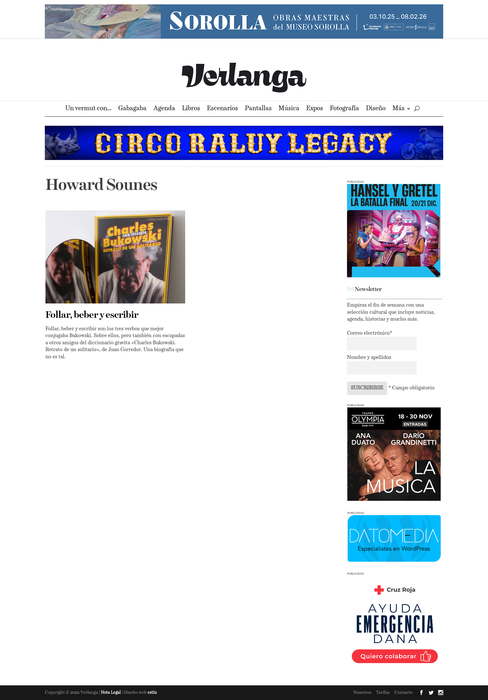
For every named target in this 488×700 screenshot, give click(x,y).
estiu (152, 693)
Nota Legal (111, 693)
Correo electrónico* (369, 333)
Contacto (403, 692)
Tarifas (383, 692)
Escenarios (222, 109)
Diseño (376, 109)
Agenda (164, 109)
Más (398, 109)
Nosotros (362, 692)
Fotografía (344, 109)
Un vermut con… (88, 109)
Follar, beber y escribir (91, 315)
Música (289, 109)
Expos (314, 109)
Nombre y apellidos (369, 357)
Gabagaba (132, 109)
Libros (191, 109)
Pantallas (258, 109)
